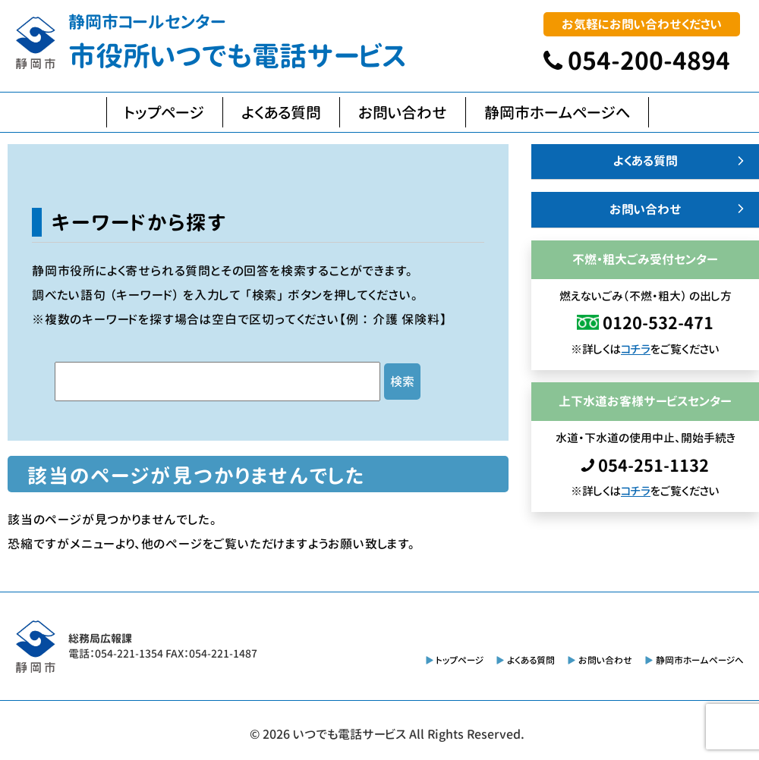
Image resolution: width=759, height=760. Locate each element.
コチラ (635, 349)
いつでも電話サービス (349, 734)
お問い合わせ (402, 112)
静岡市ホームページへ (557, 112)
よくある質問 (281, 112)
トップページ (164, 112)
